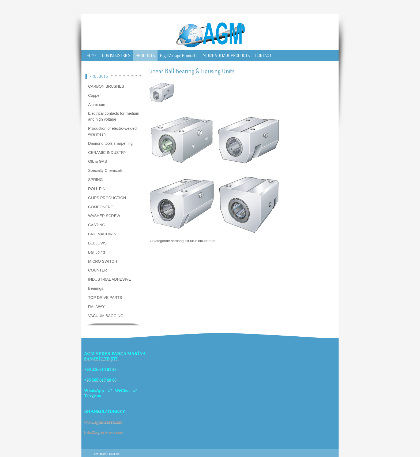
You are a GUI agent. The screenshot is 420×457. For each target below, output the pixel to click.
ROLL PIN (97, 189)
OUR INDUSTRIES (116, 55)
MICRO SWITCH (102, 261)
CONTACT (263, 55)
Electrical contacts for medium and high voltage (113, 116)
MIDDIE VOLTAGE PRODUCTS (226, 55)
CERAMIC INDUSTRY (107, 152)
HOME (92, 55)
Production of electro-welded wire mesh (112, 131)
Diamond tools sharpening (110, 143)
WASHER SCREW (104, 216)
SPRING (95, 179)
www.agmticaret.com (103, 422)
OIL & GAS (97, 161)
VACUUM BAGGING (105, 316)
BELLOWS (97, 243)
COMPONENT (100, 207)
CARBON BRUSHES (106, 86)
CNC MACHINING (103, 234)
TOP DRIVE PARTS (105, 297)
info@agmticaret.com (103, 432)
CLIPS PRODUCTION (107, 198)
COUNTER (97, 270)
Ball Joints (97, 252)
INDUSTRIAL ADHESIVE (109, 279)
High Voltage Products (178, 55)
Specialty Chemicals (105, 170)
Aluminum (96, 104)
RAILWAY (96, 306)
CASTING (96, 225)
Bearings (95, 288)
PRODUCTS (145, 55)
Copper (94, 95)
